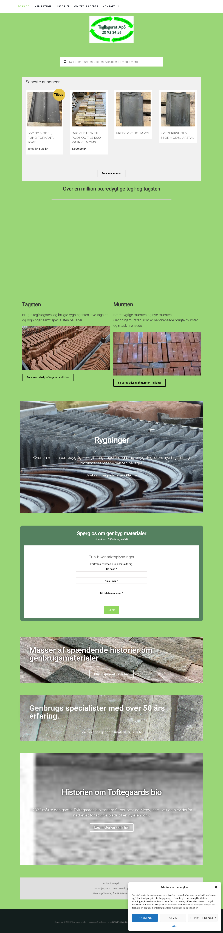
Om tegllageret (86, 6)
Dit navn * (111, 573)
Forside (23, 6)
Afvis (173, 918)
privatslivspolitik (122, 922)
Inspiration (42, 6)
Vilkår (174, 926)
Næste (111, 610)
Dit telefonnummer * (111, 597)
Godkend (144, 918)
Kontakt (109, 6)
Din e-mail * (111, 585)
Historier (62, 6)
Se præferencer (203, 918)
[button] (216, 887)
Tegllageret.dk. (78, 922)
